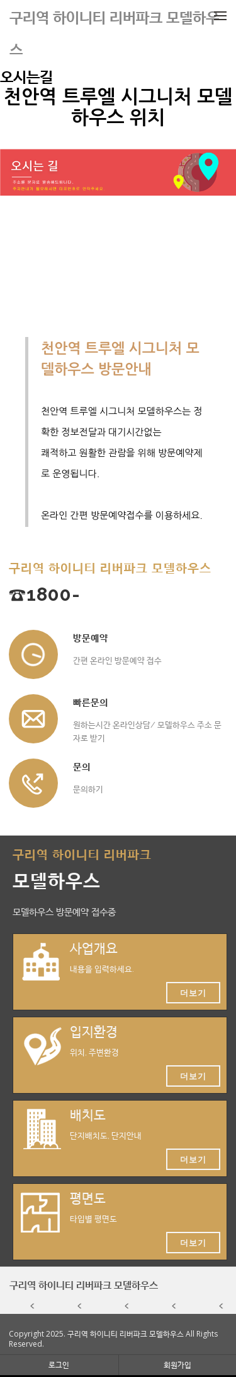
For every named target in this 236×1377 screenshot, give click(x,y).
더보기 (193, 992)
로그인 (58, 1364)
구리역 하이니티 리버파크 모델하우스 (83, 1285)
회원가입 (177, 1364)
